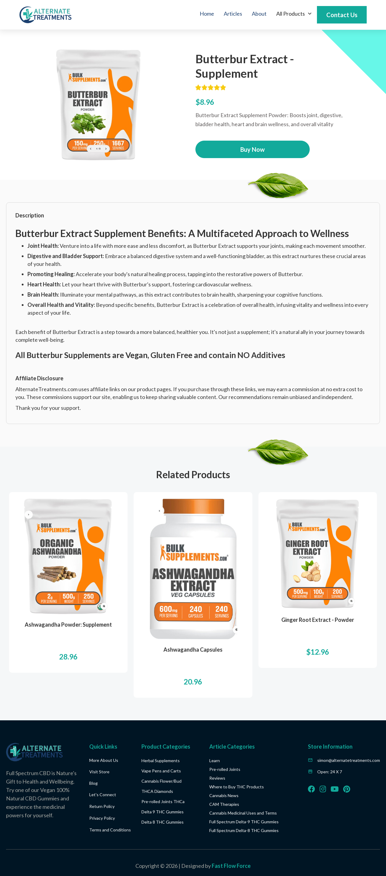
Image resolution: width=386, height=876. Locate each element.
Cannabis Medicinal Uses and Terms (243, 812)
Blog (93, 783)
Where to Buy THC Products (236, 786)
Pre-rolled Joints (224, 769)
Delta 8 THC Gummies (162, 822)
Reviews (217, 778)
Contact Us (341, 14)
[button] (294, 13)
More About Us (103, 760)
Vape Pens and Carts (161, 770)
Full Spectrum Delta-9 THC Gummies (244, 821)
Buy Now (252, 149)
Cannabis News (224, 795)
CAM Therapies (224, 804)
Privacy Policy (102, 818)
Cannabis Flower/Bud (161, 781)
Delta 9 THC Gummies (162, 811)
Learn (214, 760)
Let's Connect (102, 794)
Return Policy (102, 806)
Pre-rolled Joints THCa (163, 801)
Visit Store (99, 771)
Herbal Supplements (160, 760)
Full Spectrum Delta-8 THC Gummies (244, 830)
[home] (45, 14)
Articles (233, 13)
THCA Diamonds (157, 791)
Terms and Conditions (110, 829)
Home (207, 13)
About (259, 13)
